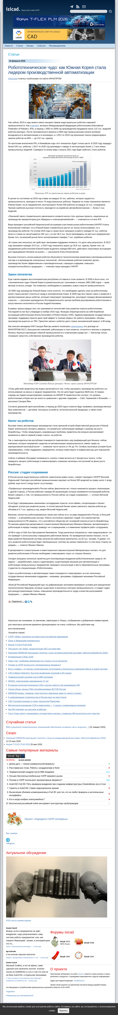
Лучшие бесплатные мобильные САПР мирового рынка (35, 776)
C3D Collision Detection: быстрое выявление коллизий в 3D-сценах (40, 673)
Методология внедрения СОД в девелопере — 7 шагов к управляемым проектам (47, 705)
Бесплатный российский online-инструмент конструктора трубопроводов (43, 803)
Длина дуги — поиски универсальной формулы (31, 764)
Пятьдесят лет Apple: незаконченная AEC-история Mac (34, 649)
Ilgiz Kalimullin (11, 951)
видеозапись (77, 326)
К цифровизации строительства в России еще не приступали (37, 697)
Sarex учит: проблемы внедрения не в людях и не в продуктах (37, 661)
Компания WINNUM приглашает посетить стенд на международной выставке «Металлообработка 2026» (58, 653)
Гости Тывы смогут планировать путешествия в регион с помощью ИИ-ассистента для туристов (54, 713)
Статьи (19, 46)
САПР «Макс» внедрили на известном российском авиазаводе (38, 636)
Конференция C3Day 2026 (20, 657)
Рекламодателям (57, 46)
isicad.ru (81, 974)
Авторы (29, 46)
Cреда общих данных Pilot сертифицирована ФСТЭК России (37, 689)
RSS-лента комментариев (18, 920)
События (41, 46)
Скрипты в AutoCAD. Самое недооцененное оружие (34, 788)
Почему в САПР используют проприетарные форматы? (34, 665)
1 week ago (37, 946)
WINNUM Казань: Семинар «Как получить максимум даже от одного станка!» (45, 693)
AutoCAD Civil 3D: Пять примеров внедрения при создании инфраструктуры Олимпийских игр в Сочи (57, 784)
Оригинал (13, 78)
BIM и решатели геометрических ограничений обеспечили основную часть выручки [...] (47, 727)
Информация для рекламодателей (19, 996)
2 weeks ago (32, 981)
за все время (24, 760)
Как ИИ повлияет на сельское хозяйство (27, 709)
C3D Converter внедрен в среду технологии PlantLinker (34, 701)
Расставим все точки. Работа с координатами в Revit (34, 768)
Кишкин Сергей (11, 928)
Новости (9, 46)
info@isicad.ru (79, 981)
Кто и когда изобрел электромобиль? (27, 799)
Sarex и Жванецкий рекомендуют (24, 641)
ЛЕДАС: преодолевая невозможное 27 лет (28, 681)
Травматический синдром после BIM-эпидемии (30, 677)
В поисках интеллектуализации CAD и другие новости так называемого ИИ (44, 685)
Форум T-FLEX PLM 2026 (20, 645)
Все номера (11, 833)
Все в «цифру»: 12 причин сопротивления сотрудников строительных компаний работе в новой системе (58, 669)
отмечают (34, 125)
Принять (63, 1010)
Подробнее (10, 991)
